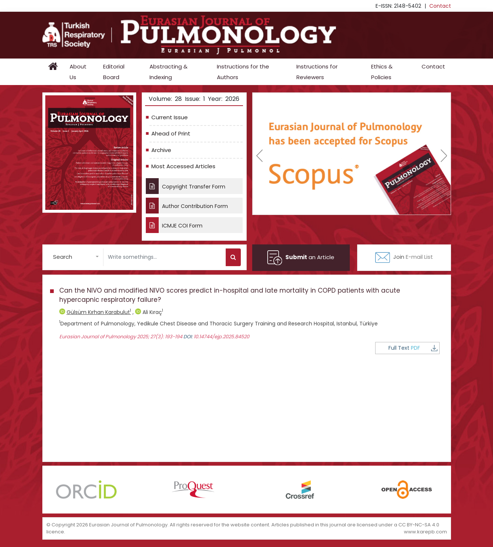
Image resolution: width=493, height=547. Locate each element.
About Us (78, 72)
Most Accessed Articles (183, 166)
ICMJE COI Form (174, 225)
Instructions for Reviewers (317, 72)
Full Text (412, 348)
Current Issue (169, 117)
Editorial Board (113, 72)
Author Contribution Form (187, 205)
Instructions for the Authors (243, 72)
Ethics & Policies (381, 72)
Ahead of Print (170, 133)
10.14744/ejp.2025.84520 (221, 336)
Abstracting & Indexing (168, 72)
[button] (75, 257)
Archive (161, 150)
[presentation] (259, 155)
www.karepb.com (425, 531)
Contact (440, 6)
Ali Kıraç (149, 312)
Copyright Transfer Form (185, 186)
